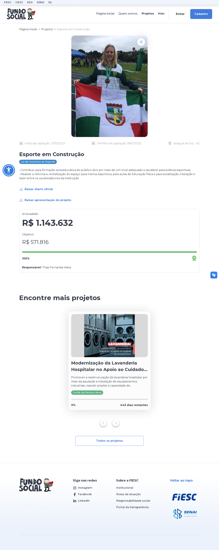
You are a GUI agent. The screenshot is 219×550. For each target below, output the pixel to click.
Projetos (47, 29)
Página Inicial (28, 29)
